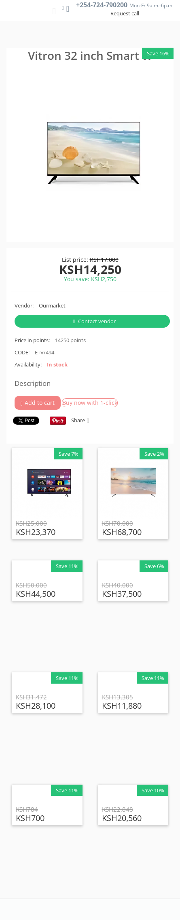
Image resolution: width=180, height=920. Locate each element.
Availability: (28, 364)
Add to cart (38, 403)
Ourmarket (52, 305)
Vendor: (24, 305)
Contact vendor (94, 321)
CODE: (22, 352)
